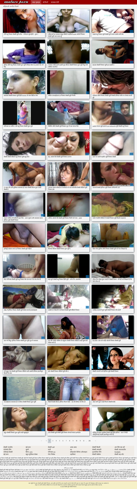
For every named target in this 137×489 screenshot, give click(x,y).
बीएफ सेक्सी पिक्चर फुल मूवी (70, 460)
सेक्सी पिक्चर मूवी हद (16, 465)
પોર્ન (71, 470)
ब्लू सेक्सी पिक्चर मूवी (33, 461)
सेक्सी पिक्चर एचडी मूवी (63, 463)
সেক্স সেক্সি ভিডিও (122, 478)
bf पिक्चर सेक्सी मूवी (5, 458)
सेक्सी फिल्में (107, 478)
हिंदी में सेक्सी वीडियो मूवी (70, 475)
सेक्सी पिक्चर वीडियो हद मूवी (83, 465)
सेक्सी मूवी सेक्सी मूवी (45, 470)
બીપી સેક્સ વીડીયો (98, 478)
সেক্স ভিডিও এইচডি (34, 470)
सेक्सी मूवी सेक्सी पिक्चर (16, 2)
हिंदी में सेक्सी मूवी (40, 471)
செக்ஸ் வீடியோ (117, 473)
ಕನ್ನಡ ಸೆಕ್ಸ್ (94, 470)
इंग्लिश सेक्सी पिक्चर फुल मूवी (86, 458)
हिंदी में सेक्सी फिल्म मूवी (22, 478)
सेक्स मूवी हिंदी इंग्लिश (20, 463)
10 (76, 441)
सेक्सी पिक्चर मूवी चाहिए (127, 463)
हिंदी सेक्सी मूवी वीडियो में (20, 476)
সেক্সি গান (117, 476)
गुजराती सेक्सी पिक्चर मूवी (101, 458)
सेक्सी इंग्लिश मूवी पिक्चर (32, 463)
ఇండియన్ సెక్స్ (131, 475)
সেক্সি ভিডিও (24, 475)
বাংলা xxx (26, 471)
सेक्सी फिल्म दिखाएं (60, 471)
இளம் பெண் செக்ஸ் (99, 471)
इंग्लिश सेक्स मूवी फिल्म (87, 471)
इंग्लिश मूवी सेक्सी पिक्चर (72, 458)
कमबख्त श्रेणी (55, 2)
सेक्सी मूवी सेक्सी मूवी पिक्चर (7, 470)
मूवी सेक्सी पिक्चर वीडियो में (91, 461)
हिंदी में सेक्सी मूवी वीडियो (57, 475)
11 (80, 441)
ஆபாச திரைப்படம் (113, 470)
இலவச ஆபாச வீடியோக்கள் (26, 473)
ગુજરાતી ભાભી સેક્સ (107, 473)
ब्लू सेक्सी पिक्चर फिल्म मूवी (20, 461)
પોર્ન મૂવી (13, 478)
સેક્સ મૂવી (18, 475)
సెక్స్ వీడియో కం (66, 470)
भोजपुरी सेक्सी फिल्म (128, 473)
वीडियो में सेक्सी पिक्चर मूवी (116, 461)
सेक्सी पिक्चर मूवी (115, 463)
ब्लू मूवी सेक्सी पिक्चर (7, 461)
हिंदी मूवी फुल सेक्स (49, 471)
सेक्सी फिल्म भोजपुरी (110, 471)
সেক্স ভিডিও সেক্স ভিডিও (7, 476)
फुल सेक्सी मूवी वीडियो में (57, 460)
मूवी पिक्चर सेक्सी (56, 461)
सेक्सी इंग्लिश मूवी (97, 473)
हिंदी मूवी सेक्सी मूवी (102, 475)
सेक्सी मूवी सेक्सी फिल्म (70, 476)
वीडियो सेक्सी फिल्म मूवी (122, 471)
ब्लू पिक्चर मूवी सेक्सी (107, 460)
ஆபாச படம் (72, 478)
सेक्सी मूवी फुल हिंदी (112, 475)
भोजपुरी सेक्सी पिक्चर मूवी (45, 461)
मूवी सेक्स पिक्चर (50, 473)
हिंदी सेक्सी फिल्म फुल (48, 478)
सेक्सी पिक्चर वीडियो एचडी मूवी (55, 465)
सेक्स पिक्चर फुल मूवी (9, 463)
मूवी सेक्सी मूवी (89, 478)
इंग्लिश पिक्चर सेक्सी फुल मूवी (45, 458)
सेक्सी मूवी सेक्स (81, 478)
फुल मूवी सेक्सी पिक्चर (33, 460)
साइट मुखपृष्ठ (36, 2)
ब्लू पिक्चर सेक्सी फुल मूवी (119, 460)
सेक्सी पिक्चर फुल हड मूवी (104, 463)
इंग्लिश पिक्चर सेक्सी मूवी (59, 458)
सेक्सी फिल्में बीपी (77, 470)
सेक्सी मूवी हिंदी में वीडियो (47, 476)
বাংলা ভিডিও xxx (87, 470)
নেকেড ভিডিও (123, 470)
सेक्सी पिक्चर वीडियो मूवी (69, 465)
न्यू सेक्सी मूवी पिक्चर (113, 458)
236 (89, 441)
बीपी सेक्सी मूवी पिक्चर (96, 460)
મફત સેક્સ (68, 471)
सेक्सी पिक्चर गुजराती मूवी (76, 463)
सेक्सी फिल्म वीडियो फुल (94, 476)
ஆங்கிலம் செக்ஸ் (40, 473)
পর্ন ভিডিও (57, 478)
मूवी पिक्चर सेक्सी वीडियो (68, 461)
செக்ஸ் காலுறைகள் (86, 473)
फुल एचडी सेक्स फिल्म (21, 460)
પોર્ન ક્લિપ (31, 478)
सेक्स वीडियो (58, 473)
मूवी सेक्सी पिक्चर (79, 461)
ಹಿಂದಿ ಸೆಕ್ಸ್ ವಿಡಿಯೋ (56, 470)
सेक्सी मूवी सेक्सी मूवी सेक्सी (107, 476)
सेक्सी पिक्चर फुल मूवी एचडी (90, 463)
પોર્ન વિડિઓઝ (38, 478)
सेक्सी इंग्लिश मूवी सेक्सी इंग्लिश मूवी (48, 463)
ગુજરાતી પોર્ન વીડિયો (9, 471)
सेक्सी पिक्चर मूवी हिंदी (28, 465)
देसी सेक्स (17, 470)
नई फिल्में (45, 2)
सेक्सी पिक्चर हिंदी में (75, 473)
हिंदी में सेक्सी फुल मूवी (125, 476)
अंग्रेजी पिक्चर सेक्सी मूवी (17, 458)
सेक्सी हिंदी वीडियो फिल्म (45, 475)
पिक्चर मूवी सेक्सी (123, 458)
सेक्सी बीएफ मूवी (19, 471)
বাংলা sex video (24, 470)
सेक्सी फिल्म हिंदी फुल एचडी (33, 476)
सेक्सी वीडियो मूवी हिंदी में (83, 475)
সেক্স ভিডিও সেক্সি (102, 470)
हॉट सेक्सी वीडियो (64, 478)
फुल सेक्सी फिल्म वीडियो (9, 475)
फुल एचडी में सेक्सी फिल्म (9, 460)
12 (83, 441)
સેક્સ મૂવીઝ (113, 478)
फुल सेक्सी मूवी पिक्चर (44, 460)
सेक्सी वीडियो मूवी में (33, 475)
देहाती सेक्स (32, 471)
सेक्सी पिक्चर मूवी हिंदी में (40, 465)
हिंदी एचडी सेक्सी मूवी (82, 476)
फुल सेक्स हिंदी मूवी (122, 475)
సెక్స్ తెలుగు (93, 475)
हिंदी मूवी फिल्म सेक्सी (58, 476)
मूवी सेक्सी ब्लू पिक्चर (103, 461)
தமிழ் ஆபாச (65, 473)
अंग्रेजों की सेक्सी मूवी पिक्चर (31, 458)
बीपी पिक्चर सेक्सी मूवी (84, 460)
